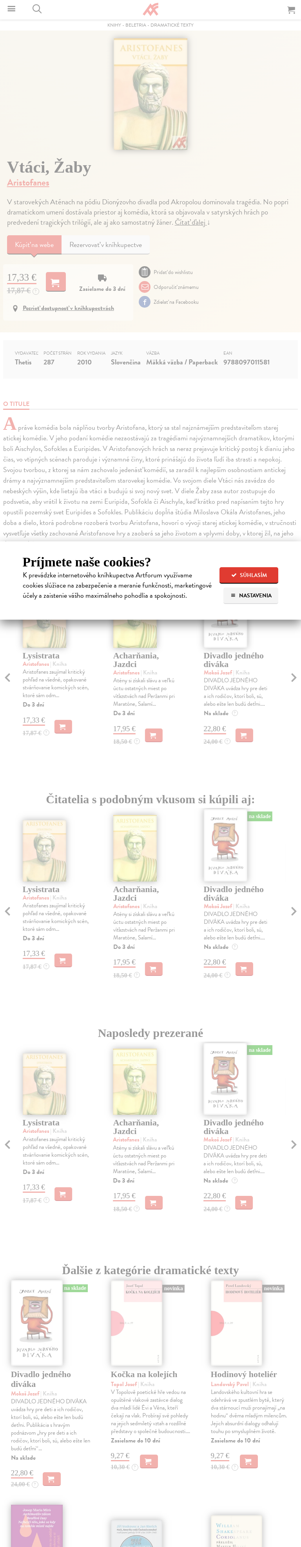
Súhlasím (249, 575)
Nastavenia (251, 595)
